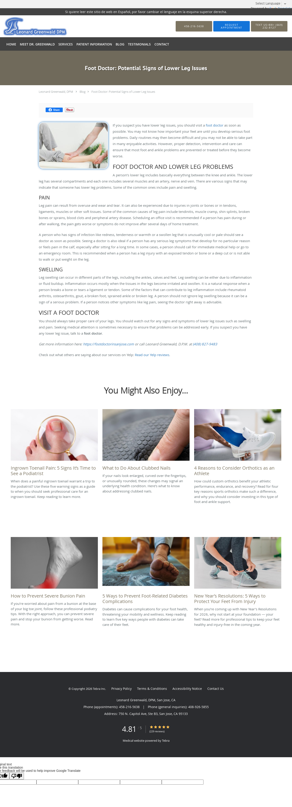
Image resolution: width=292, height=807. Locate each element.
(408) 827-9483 (205, 344)
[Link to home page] (28, 26)
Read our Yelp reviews (152, 354)
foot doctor (214, 125)
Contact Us (215, 688)
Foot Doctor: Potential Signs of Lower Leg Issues (123, 92)
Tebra (165, 740)
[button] (231, 26)
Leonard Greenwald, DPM (56, 92)
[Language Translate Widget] (273, 3)
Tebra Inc (99, 689)
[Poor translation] (16, 776)
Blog (83, 92)
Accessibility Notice (187, 688)
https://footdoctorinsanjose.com (108, 344)
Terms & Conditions (152, 688)
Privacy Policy (121, 688)
